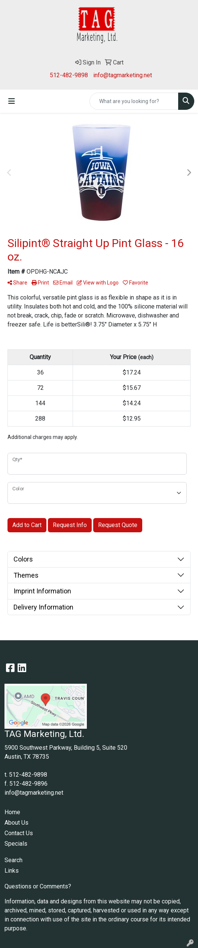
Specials (15, 843)
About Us (16, 822)
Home (12, 812)
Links (11, 870)
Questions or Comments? (37, 886)
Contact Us (18, 833)
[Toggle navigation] (11, 101)
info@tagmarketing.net (122, 75)
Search (13, 860)
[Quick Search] (134, 101)
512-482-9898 (69, 75)
